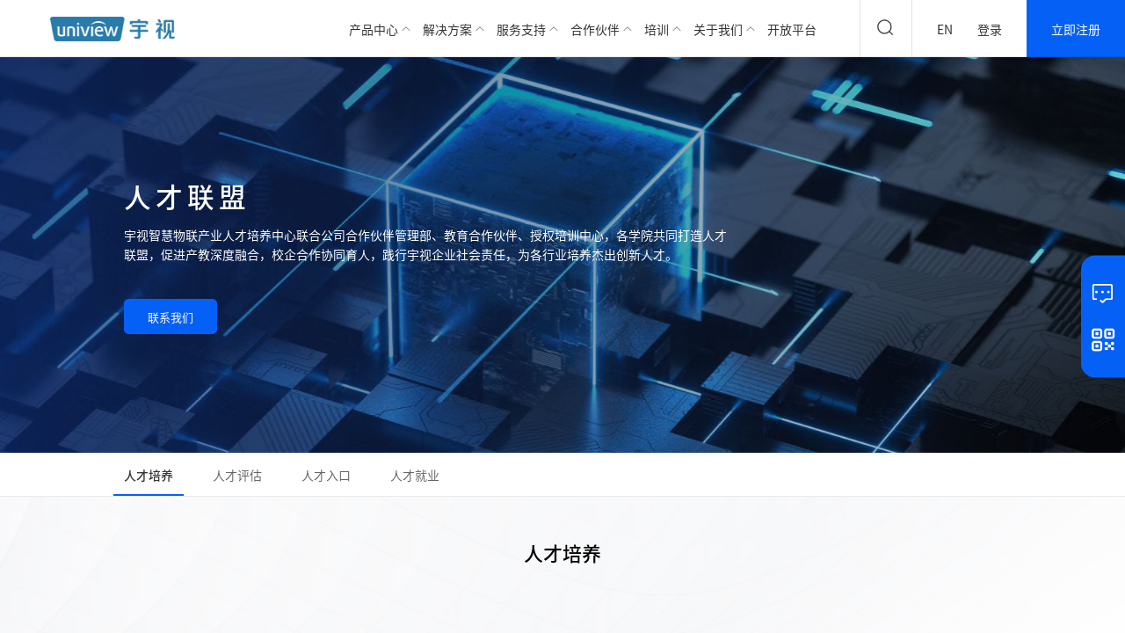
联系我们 (170, 317)
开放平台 (792, 29)
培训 (656, 29)
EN (945, 29)
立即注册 (1075, 29)
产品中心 (373, 29)
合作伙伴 (595, 29)
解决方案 (447, 29)
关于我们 (718, 29)
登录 (989, 29)
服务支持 (521, 29)
